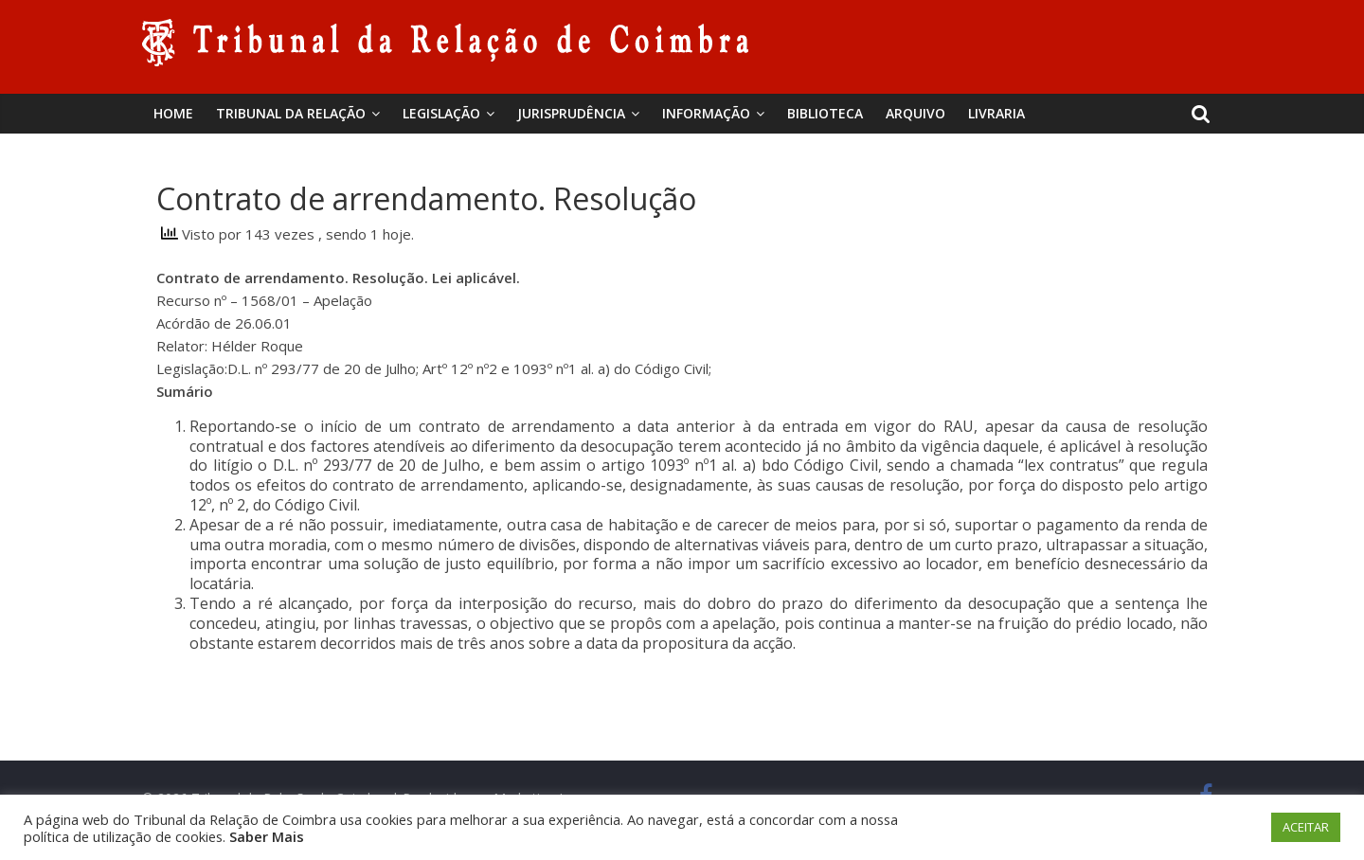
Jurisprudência (571, 113)
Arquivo (915, 113)
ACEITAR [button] (1306, 826)
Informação (706, 113)
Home (173, 113)
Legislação (441, 113)
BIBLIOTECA (825, 113)
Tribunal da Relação (291, 113)
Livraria (996, 113)
